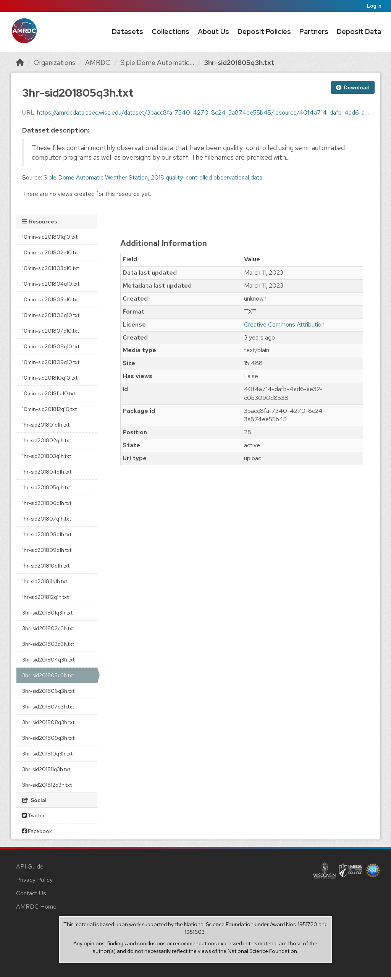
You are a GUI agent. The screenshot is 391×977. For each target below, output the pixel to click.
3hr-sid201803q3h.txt (48, 644)
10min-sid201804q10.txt (50, 283)
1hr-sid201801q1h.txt (45, 424)
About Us (213, 31)
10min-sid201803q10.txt (50, 268)
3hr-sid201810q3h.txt (47, 753)
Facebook (37, 831)
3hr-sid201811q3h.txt (46, 769)
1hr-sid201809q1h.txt (46, 550)
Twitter (33, 815)
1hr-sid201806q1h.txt (46, 503)
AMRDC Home (36, 907)
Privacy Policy (34, 880)
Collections (170, 31)
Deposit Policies (264, 31)
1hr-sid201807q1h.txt (46, 518)
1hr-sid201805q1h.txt (46, 487)
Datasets (127, 31)
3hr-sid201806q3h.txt (48, 690)
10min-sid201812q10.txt (49, 409)
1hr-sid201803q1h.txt (46, 456)
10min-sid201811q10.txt (48, 393)
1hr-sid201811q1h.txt (44, 581)
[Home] (20, 62)
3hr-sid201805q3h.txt (239, 62)
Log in (374, 6)
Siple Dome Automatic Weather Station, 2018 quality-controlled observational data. (153, 177)
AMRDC (97, 62)
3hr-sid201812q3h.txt (47, 784)
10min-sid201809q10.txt (50, 362)
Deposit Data (359, 31)
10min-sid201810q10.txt (50, 377)
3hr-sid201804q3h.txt (48, 659)
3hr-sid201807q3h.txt (48, 706)
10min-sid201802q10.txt (50, 252)
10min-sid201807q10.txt (50, 330)
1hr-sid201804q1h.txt (46, 471)
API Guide (30, 866)
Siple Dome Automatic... (157, 62)
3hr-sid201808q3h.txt (48, 722)
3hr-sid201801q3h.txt (47, 612)
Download (353, 87)
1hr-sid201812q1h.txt (45, 597)
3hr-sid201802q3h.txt (48, 628)
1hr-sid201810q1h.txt (45, 565)
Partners (313, 31)
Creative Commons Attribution (284, 324)
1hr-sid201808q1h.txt (46, 534)
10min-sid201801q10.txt (50, 236)
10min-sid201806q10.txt (50, 315)
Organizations (54, 62)
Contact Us (31, 893)
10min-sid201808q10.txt (50, 346)
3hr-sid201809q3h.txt (48, 737)
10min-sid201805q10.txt (50, 299)
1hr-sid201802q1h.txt (46, 440)
